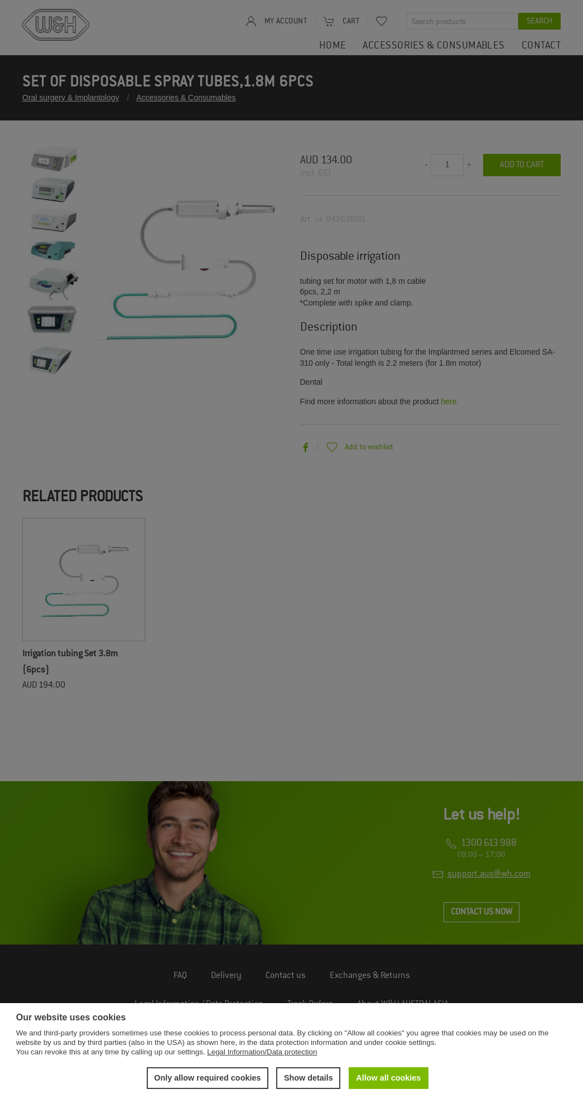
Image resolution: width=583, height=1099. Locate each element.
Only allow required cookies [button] (207, 1077)
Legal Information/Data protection (262, 1052)
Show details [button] (308, 1077)
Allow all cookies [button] (388, 1077)
